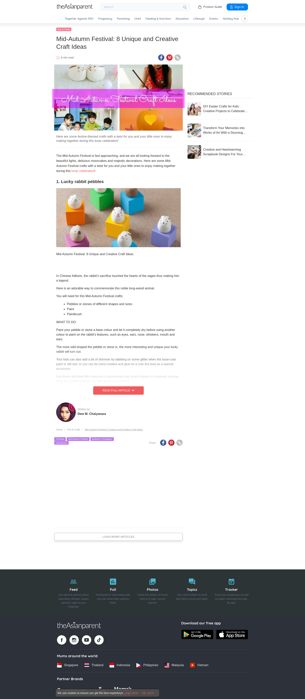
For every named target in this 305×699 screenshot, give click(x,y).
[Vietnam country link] (199, 664)
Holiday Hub (231, 18)
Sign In (237, 7)
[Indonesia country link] (120, 664)
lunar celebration (82, 170)
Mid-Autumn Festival (78, 438)
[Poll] (113, 591)
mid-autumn (61, 442)
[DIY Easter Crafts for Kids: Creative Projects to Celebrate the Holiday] (219, 108)
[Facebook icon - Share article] (161, 57)
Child (137, 18)
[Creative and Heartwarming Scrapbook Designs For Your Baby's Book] (219, 151)
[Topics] (191, 591)
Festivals (60, 438)
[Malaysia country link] (174, 664)
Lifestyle (199, 18)
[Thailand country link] (93, 664)
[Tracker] (231, 591)
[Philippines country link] (147, 664)
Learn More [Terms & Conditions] (131, 693)
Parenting (123, 18)
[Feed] (73, 591)
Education (182, 18)
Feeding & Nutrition (158, 18)
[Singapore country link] (67, 664)
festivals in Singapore (102, 438)
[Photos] (152, 591)
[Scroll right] (245, 19)
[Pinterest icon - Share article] (169, 57)
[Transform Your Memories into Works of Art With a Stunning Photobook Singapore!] (219, 129)
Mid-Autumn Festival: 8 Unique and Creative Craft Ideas (114, 429)
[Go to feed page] (75, 8)
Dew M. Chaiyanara (92, 413)
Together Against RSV (79, 18)
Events (213, 18)
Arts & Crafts (64, 28)
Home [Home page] (59, 429)
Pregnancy (105, 18)
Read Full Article (118, 389)
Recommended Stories (210, 93)
